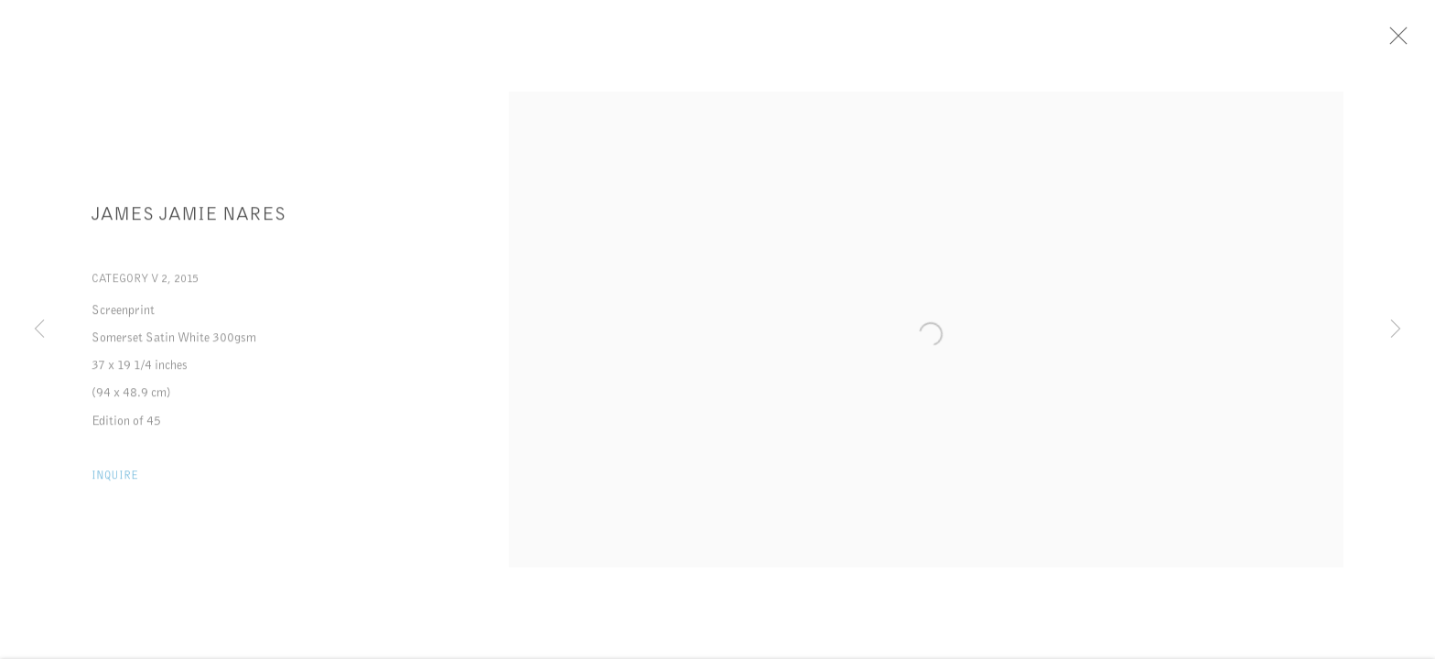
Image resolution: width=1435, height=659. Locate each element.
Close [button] (1402, 41)
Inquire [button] (115, 478)
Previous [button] (39, 329)
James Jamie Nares (189, 217)
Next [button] (1395, 329)
